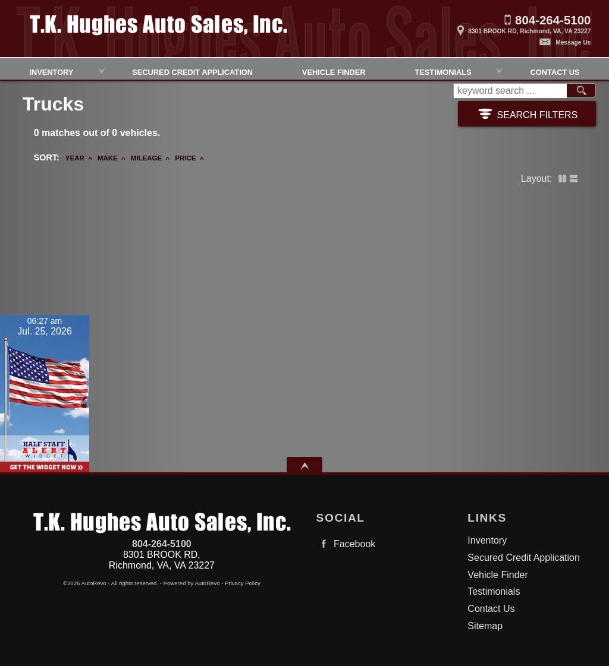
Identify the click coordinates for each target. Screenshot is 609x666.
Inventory (487, 540)
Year (74, 158)
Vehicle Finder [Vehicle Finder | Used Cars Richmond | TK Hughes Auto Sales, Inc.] (334, 71)
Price (185, 158)
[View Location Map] (510, 27)
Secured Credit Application (192, 71)
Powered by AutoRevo (192, 583)
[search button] (581, 91)
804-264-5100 (162, 544)
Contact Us (490, 609)
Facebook (346, 543)
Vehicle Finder (497, 575)
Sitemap (485, 626)
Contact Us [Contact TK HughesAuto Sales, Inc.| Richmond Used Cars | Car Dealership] (555, 71)
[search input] (510, 91)
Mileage (146, 158)
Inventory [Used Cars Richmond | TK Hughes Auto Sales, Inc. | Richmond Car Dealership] (51, 71)
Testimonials (443, 71)
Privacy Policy (242, 583)
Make (108, 158)
